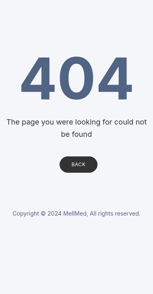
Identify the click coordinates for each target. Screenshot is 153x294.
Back (78, 164)
